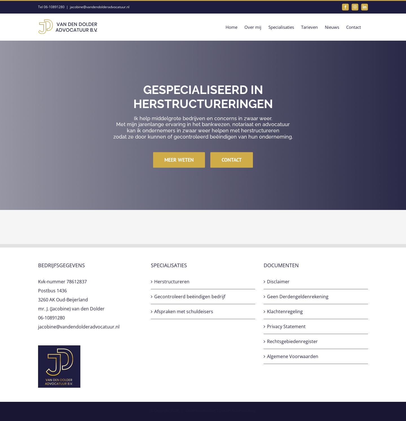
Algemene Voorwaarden (292, 356)
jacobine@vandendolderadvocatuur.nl (99, 7)
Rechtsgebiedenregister (292, 341)
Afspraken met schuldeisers (183, 311)
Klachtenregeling (285, 311)
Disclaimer (278, 282)
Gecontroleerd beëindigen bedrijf (189, 296)
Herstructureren (171, 282)
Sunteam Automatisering (236, 410)
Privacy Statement (286, 326)
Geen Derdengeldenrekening (297, 296)
